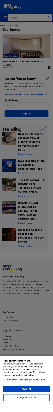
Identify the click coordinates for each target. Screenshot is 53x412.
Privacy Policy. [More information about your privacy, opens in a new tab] (39, 379)
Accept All (26, 389)
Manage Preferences (26, 397)
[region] (26, 384)
